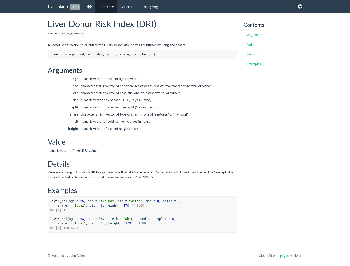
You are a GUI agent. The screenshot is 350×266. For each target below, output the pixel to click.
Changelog (150, 7)
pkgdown (287, 255)
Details (252, 54)
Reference (106, 7)
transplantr (58, 6)
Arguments (255, 35)
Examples (254, 64)
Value (251, 44)
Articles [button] (128, 7)
